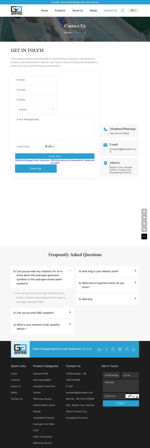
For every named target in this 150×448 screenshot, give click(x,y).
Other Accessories (42, 418)
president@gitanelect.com (123, 130)
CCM (35, 412)
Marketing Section (42, 424)
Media (93, 10)
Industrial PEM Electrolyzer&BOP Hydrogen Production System (44, 365)
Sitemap (87, 441)
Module (37, 393)
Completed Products (43, 399)
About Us (77, 10)
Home (44, 10)
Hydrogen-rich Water (44, 406)
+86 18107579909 (119, 113)
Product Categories (45, 348)
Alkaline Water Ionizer (44, 387)
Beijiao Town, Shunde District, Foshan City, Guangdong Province (80, 393)
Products (60, 10)
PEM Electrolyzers (42, 380)
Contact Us (110, 10)
